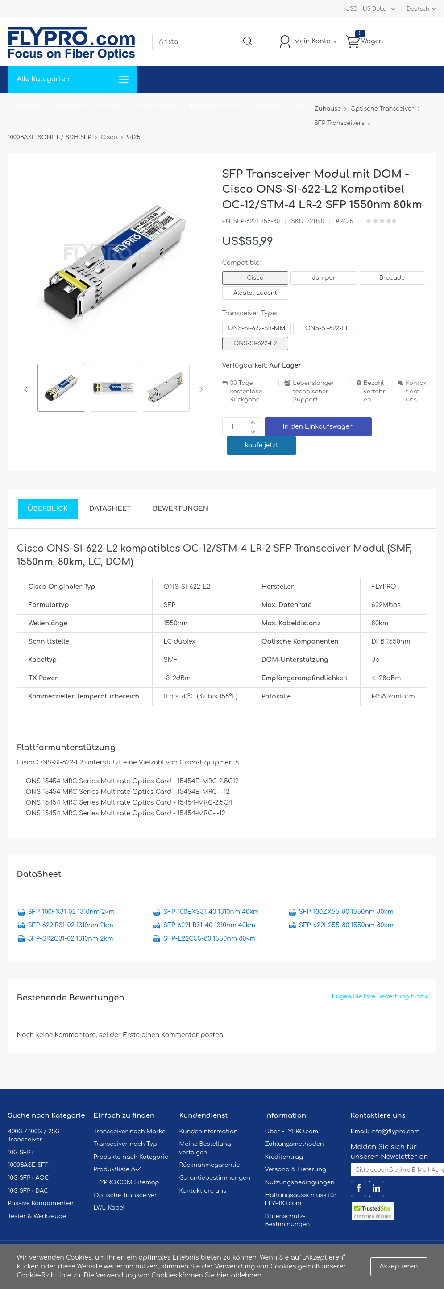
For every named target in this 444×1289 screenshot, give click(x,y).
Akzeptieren (399, 1266)
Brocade (392, 278)
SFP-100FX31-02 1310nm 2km (71, 912)
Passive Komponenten (41, 1203)
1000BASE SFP (28, 1165)
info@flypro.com (395, 1131)
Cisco (255, 278)
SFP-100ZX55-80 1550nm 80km (346, 912)
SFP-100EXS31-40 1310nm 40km (211, 912)
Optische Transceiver (126, 1195)
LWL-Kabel (109, 1208)
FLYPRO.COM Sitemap (126, 1182)
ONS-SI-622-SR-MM (257, 328)
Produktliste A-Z (117, 1169)
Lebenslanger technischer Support (313, 391)
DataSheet (110, 508)
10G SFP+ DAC (28, 1191)
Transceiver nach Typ (125, 1144)
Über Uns (267, 106)
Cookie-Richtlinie (44, 1275)
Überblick (48, 508)
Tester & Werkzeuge (37, 1216)
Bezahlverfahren (375, 391)
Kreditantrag (284, 1157)
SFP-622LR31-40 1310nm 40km (209, 925)
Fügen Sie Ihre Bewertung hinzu (379, 996)
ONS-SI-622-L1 (326, 328)
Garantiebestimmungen (214, 1178)
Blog (302, 106)
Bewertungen (180, 508)
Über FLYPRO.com (292, 1131)
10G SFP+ (21, 1152)
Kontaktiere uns (416, 391)
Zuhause (27, 106)
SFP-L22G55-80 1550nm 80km (209, 938)
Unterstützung (154, 106)
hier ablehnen (238, 1275)
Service (108, 106)
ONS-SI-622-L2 (255, 343)
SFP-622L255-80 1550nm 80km (346, 925)
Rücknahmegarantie (209, 1165)
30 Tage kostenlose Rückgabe (246, 391)
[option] (61, 389)
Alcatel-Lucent (255, 293)
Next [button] (199, 389)
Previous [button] (27, 389)
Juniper (323, 278)
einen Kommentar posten (182, 1035)
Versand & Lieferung (295, 1169)
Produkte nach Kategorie (131, 1157)
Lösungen (69, 106)
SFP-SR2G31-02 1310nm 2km (70, 938)
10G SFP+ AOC (28, 1178)
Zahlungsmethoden (294, 1144)
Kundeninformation (208, 1131)
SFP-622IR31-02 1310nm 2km (70, 925)
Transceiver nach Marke (130, 1131)
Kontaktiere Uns (215, 106)
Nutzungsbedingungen (300, 1182)
